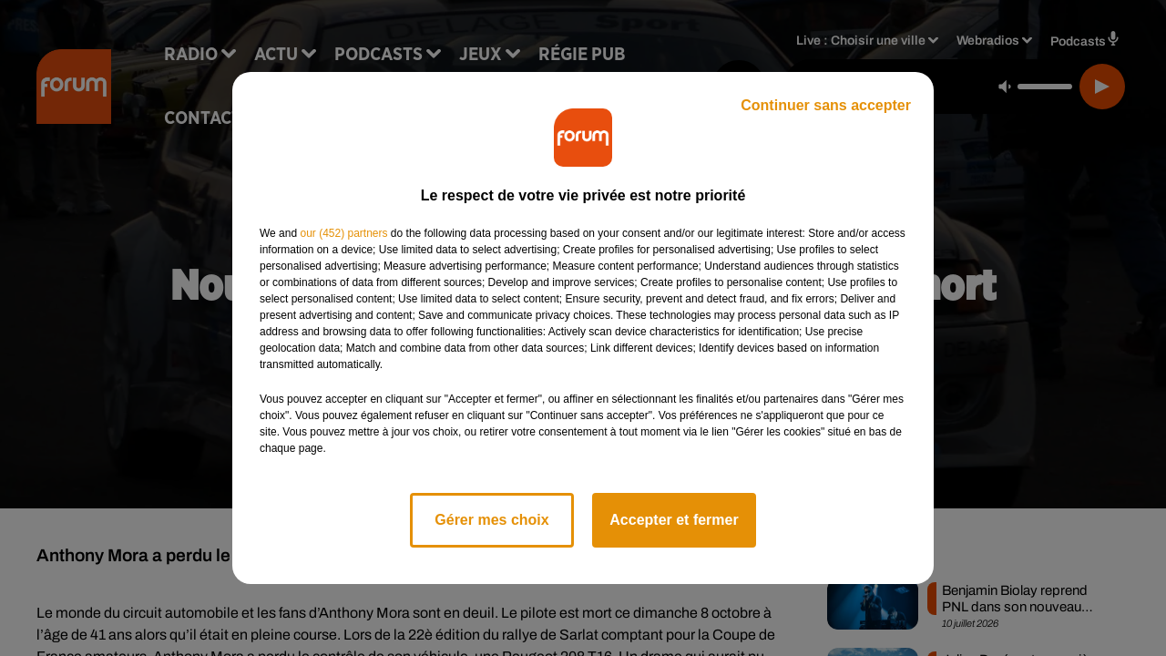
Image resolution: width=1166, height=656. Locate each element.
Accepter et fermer (673, 520)
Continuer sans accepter (826, 105)
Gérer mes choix (491, 520)
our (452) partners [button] (343, 233)
